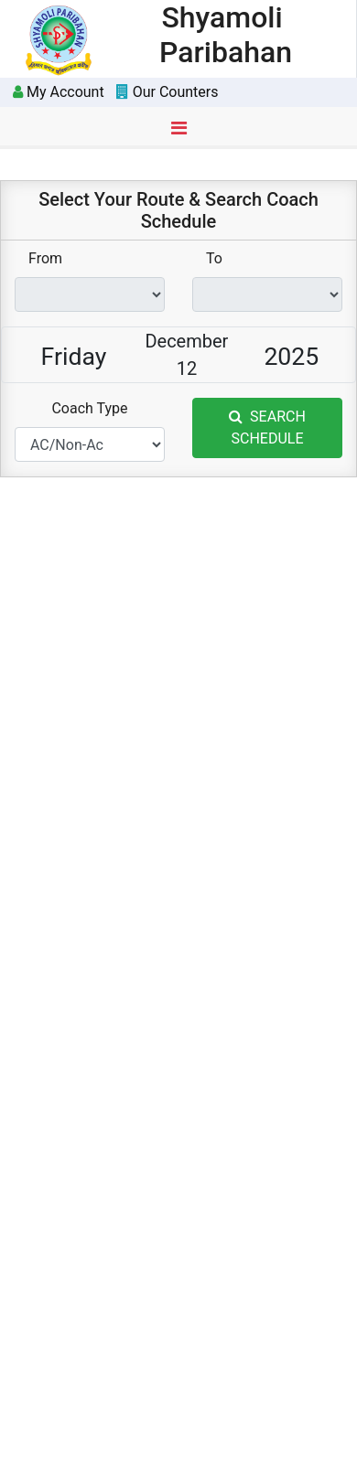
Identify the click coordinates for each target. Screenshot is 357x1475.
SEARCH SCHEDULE (267, 427)
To (214, 258)
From (45, 258)
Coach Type (89, 408)
